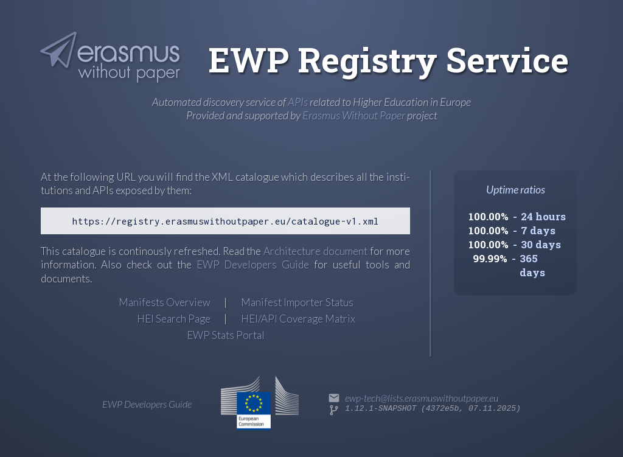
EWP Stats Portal (226, 335)
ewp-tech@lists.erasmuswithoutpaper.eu (421, 397)
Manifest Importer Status (297, 302)
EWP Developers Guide (253, 264)
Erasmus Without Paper (353, 115)
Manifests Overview (165, 302)
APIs (298, 101)
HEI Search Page (174, 318)
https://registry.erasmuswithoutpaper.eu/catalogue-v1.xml (225, 220)
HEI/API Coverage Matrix (298, 318)
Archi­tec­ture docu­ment (315, 251)
